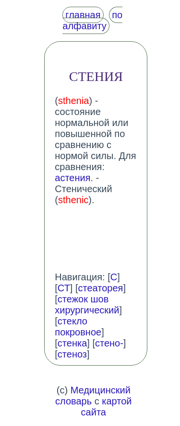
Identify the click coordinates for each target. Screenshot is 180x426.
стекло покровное (78, 326)
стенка (72, 343)
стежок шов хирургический (87, 304)
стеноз (72, 354)
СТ (64, 288)
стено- (109, 343)
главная (82, 15)
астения (72, 178)
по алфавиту (92, 20)
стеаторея (100, 288)
